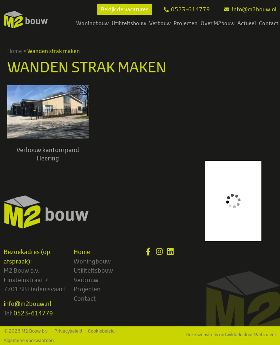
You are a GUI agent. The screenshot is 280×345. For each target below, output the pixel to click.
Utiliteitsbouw (129, 23)
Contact (269, 23)
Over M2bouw (217, 23)
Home (14, 51)
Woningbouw (92, 23)
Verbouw (160, 23)
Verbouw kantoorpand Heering (47, 153)
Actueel (246, 23)
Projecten (186, 23)
